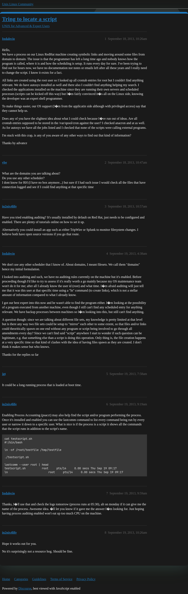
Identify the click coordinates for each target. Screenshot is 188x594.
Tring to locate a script (29, 19)
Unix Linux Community (17, 4)
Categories (21, 579)
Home (6, 579)
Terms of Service (61, 579)
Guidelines (39, 579)
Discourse (24, 588)
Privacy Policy (86, 579)
